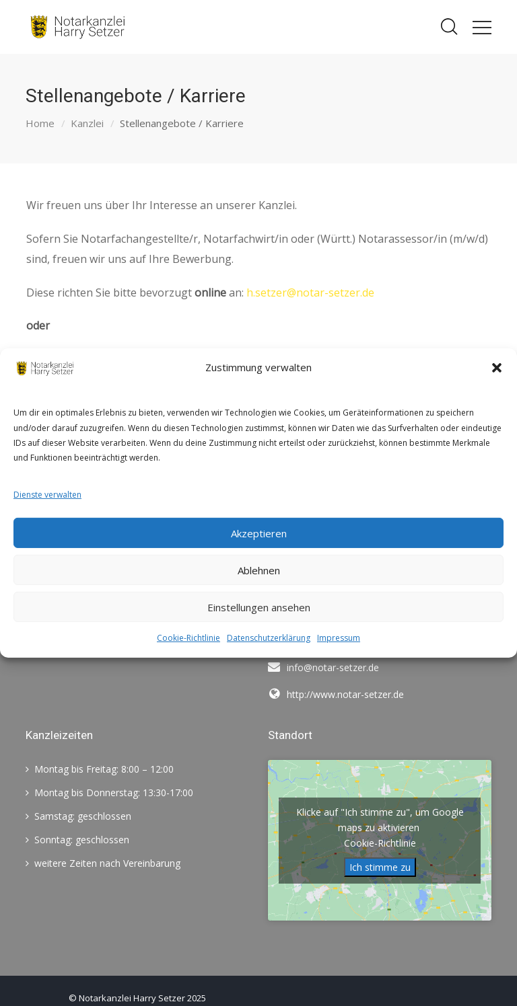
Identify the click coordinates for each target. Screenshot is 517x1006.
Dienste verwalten (47, 494)
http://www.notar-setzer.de (345, 694)
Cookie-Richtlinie (188, 638)
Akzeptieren (259, 533)
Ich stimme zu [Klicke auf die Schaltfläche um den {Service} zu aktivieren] (380, 867)
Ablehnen (259, 570)
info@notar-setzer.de (333, 667)
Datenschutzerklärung (268, 638)
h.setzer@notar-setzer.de (310, 292)
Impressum (338, 638)
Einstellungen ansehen (258, 607)
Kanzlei (87, 123)
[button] (497, 368)
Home (40, 123)
